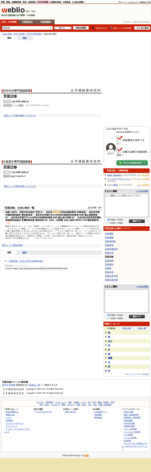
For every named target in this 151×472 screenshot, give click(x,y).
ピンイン (8, 101)
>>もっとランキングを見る (137, 374)
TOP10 (111, 328)
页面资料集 (110, 241)
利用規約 (9, 420)
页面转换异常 (111, 249)
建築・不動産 (103, 402)
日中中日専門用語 (34, 34)
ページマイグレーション (119, 179)
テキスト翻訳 (110, 191)
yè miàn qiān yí (20, 101)
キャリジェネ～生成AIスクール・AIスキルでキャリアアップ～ (135, 446)
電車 (70, 402)
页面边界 (109, 253)
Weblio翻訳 (128, 420)
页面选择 (109, 260)
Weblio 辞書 (7, 34)
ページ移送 (112, 185)
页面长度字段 (111, 276)
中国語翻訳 (45, 22)
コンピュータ (60, 402)
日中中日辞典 (42, 2)
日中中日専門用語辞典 (17, 90)
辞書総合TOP (145, 2)
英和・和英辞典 (29, 2)
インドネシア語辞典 (132, 432)
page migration (114, 175)
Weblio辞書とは (12, 412)
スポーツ (71, 405)
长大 (110, 341)
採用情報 (98, 417)
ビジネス (40, 402)
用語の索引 (20, 115)
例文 (25, 38)
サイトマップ (11, 426)
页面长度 (109, 272)
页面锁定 (109, 264)
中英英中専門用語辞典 (17, 161)
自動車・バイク (80, 402)
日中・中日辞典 (9, 22)
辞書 (3, 2)
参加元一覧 (34, 385)
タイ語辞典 (128, 435)
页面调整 (109, 237)
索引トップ (9, 115)
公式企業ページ (100, 412)
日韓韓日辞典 (55, 2)
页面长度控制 (111, 280)
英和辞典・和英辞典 (132, 417)
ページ (16, 105)
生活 (47, 405)
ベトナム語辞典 (130, 438)
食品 (84, 405)
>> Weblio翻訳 (142, 191)
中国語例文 (27, 22)
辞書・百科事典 (105, 405)
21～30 (142, 328)
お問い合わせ (70, 412)
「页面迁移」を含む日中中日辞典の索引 (25, 261)
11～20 (126, 328)
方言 (95, 405)
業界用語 (49, 402)
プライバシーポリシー (15, 423)
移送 (21, 105)
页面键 (108, 268)
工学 (94, 402)
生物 (78, 405)
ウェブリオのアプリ (44, 412)
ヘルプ (8, 417)
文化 (41, 405)
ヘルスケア (55, 405)
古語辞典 (66, 2)
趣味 (63, 405)
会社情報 (98, 415)
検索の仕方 (10, 415)
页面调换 (109, 233)
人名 (89, 405)
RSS (87, 455)
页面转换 (109, 245)
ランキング (31, 115)
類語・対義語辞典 (13, 2)
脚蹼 (110, 358)
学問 (112, 402)
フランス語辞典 (130, 429)
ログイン (133, 2)
